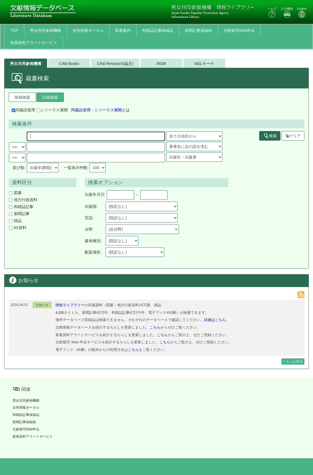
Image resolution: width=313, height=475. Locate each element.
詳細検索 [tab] (50, 97)
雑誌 (15, 220)
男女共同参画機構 (45, 30)
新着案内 (123, 30)
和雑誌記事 (21, 206)
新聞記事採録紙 (198, 30)
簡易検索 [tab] (22, 97)
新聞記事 (19, 213)
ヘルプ (271, 12)
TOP (14, 30)
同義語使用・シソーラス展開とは (100, 110)
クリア (293, 136)
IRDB (161, 63)
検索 (270, 135)
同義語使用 (23, 110)
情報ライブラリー (69, 305)
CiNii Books (69, 63)
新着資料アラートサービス (33, 42)
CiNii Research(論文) (115, 63)
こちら (155, 327)
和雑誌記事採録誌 (157, 30)
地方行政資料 (23, 199)
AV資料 (17, 227)
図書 (15, 193)
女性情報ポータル (88, 30)
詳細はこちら (215, 320)
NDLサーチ (204, 63)
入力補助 (287, 12)
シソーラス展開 (52, 110)
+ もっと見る (293, 361)
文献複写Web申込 (239, 30)
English (302, 12)
